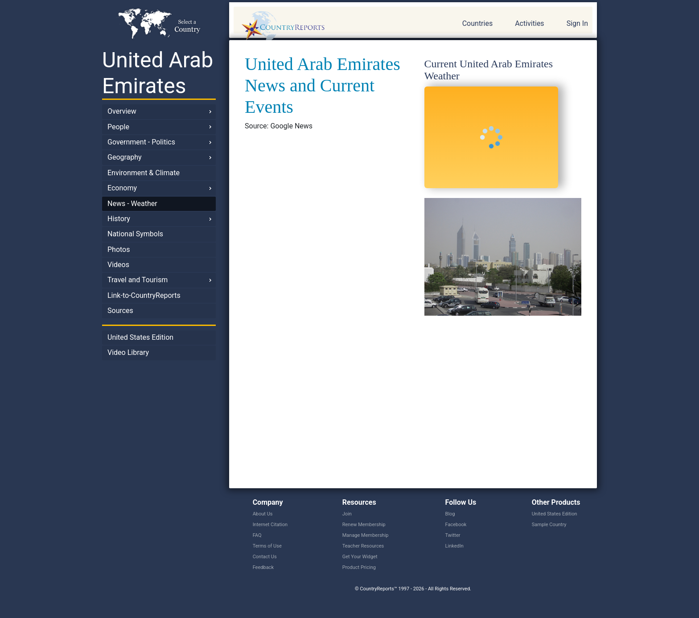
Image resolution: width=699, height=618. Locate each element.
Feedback (263, 567)
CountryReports (331, 26)
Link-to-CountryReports (144, 295)
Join (347, 514)
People (118, 127)
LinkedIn (454, 546)
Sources (120, 310)
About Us (263, 514)
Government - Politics (141, 142)
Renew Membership (364, 524)
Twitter (453, 535)
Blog (450, 514)
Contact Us (265, 557)
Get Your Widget (360, 557)
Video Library (128, 352)
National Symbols (135, 234)
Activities (529, 23)
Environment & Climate (143, 173)
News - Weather (132, 203)
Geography (124, 157)
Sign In (577, 23)
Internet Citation (270, 524)
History (118, 218)
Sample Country (549, 524)
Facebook (456, 524)
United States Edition (140, 337)
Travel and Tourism (137, 280)
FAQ (257, 535)
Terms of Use (267, 546)
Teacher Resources (363, 546)
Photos (118, 249)
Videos (118, 264)
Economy (122, 188)
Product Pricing (359, 567)
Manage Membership (365, 535)
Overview (121, 111)
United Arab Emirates (157, 73)
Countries (477, 23)
